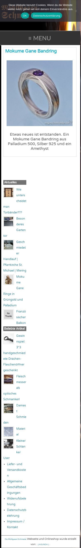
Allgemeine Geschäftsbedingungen (16, 487)
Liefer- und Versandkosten (16, 469)
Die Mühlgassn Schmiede (15, 539)
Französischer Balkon (21, 317)
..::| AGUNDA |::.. (43, 544)
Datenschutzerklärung (46, 15)
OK (25, 15)
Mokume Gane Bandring (31, 51)
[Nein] (76, 11)
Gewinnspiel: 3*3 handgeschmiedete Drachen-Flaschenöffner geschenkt (14, 353)
